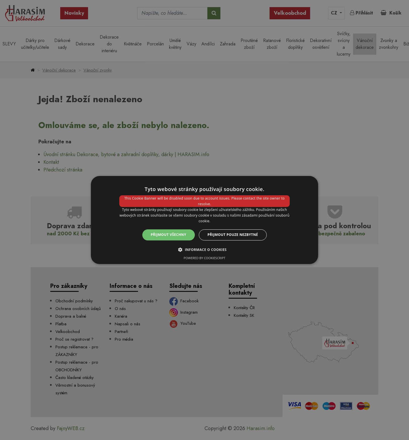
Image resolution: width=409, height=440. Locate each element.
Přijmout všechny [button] (168, 234)
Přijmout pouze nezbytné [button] (233, 234)
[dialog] (204, 220)
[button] (204, 249)
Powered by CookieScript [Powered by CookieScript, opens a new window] (205, 258)
